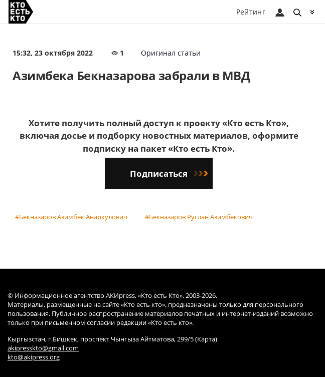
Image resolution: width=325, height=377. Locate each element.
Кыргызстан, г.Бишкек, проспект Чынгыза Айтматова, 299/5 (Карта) (112, 339)
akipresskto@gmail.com (43, 348)
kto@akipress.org (34, 357)
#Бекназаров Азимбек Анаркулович (71, 216)
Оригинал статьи (171, 53)
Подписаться (169, 173)
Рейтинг (250, 12)
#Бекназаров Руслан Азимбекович (199, 216)
